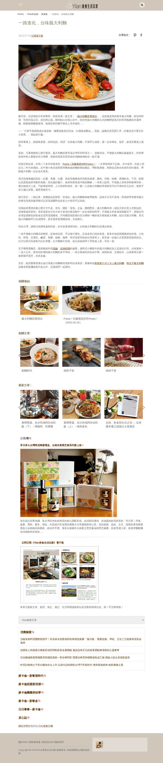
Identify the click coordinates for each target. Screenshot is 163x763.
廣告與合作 (48, 742)
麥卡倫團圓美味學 (29, 692)
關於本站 (23, 742)
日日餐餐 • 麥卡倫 (29, 709)
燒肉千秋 (111, 370)
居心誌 (22, 717)
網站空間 (23, 726)
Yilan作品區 (32, 14)
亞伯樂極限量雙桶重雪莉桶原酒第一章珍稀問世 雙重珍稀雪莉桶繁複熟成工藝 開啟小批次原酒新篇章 (75, 657)
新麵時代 (27, 370)
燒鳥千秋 (69, 370)
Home (21, 14)
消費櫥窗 (27, 632)
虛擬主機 (48, 726)
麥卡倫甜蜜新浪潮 (29, 684)
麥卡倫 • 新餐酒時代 (31, 675)
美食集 (44, 14)
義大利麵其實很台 (32, 318)
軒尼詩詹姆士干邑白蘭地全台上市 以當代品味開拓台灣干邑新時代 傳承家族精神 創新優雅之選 (71, 664)
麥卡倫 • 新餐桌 (28, 700)
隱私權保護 (35, 742)
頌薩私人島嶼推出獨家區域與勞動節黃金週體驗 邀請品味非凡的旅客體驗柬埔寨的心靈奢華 (69, 650)
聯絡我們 (59, 742)
